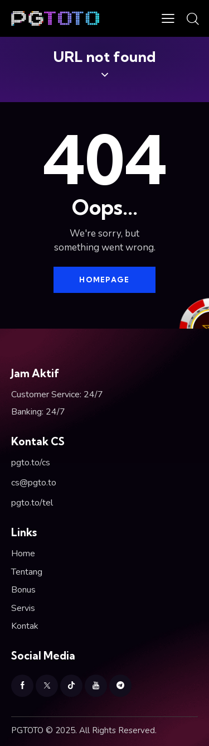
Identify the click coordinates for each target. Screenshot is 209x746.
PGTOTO (27, 730)
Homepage (104, 279)
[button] (168, 18)
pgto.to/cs (30, 462)
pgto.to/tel (32, 503)
